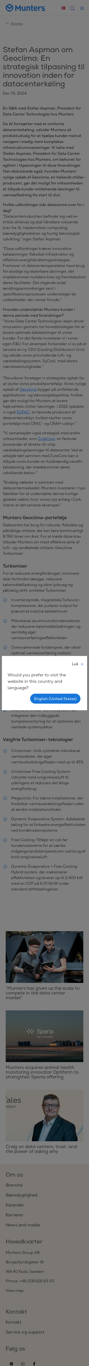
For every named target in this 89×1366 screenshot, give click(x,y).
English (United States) (55, 698)
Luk (78, 663)
